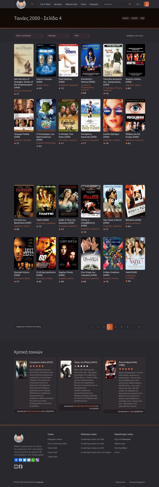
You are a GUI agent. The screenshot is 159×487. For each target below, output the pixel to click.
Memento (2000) (133, 220)
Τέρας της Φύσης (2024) (85, 362)
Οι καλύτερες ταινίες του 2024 (92, 448)
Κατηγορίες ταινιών (55, 439)
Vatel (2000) (131, 272)
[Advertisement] (79, 165)
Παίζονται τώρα (71, 4)
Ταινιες (134, 18)
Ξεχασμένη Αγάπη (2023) (41, 362)
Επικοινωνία (120, 482)
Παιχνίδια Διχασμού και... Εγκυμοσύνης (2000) (112, 82)
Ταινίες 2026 (52, 448)
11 (139, 327)
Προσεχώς (58, 4)
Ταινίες (83, 4)
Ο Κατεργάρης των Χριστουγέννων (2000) (45, 137)
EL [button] (139, 4)
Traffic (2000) (42, 220)
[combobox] (28, 36)
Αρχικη (125, 18)
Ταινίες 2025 (52, 452)
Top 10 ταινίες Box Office (57, 443)
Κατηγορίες (94, 4)
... (133, 327)
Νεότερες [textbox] (52, 36)
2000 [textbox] (76, 36)
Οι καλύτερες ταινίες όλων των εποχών (96, 452)
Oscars (117, 452)
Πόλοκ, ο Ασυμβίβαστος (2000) (88, 223)
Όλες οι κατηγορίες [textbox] (23, 36)
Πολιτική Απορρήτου (137, 482)
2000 (142, 18)
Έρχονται (122, 439)
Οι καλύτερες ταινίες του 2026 (92, 439)
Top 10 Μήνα (45, 4)
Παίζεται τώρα (119, 443)
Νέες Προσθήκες (120, 448)
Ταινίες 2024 (52, 456)
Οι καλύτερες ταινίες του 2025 (92, 443)
